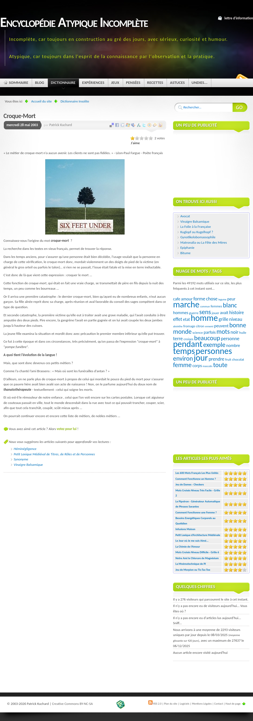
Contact (218, 703)
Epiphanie (187, 248)
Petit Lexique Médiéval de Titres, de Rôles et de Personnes (54, 454)
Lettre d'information (238, 18)
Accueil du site (41, 101)
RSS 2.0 (154, 703)
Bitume (185, 253)
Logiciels (184, 703)
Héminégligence (25, 449)
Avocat (185, 216)
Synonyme (21, 459)
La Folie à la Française (195, 227)
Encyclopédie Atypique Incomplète (74, 22)
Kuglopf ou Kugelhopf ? (196, 232)
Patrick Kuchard (60, 125)
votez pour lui (66, 429)
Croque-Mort (19, 116)
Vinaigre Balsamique (28, 465)
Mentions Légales (202, 703)
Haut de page (233, 703)
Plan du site (170, 703)
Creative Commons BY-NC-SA (72, 704)
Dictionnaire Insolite (75, 101)
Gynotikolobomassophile (197, 237)
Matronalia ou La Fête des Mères (203, 242)
